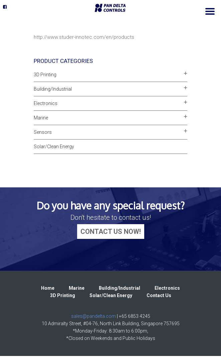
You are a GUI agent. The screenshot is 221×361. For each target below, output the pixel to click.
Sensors (43, 132)
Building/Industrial (53, 89)
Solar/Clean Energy (54, 146)
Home (47, 288)
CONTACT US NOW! (110, 232)
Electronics (45, 103)
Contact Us (159, 295)
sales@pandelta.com (93, 316)
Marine (41, 117)
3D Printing (45, 74)
